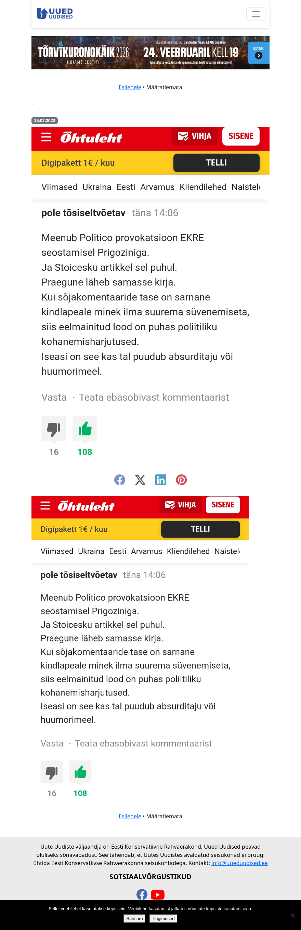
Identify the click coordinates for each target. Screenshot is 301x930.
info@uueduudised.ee (239, 863)
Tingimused (163, 918)
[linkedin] (160, 482)
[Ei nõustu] (292, 915)
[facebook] (119, 482)
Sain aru (134, 918)
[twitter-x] (140, 482)
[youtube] (158, 895)
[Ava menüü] (255, 14)
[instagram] (181, 482)
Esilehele (130, 87)
